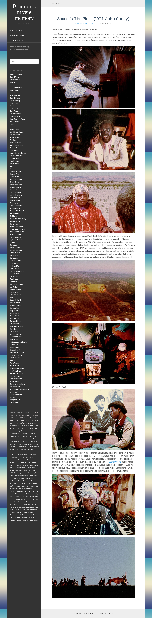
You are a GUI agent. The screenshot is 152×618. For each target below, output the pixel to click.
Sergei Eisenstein (16, 156)
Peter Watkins (15, 387)
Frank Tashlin (14, 363)
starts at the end (29, 478)
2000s (11, 415)
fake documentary (26, 483)
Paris (36, 486)
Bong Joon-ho (15, 90)
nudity (29, 489)
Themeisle (109, 613)
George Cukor (15, 135)
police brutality (14, 449)
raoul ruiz (29, 454)
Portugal (12, 460)
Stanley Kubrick (15, 234)
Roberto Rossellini (16, 326)
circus (16, 486)
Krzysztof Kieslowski (17, 229)
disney (18, 452)
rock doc (27, 431)
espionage (35, 465)
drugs (19, 431)
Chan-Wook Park (16, 295)
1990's (12, 418)
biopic (11, 512)
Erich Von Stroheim (17, 353)
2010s (32, 412)
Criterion (31, 418)
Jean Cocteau (15, 122)
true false (22, 423)
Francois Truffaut (16, 376)
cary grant (25, 491)
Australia (15, 457)
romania (23, 502)
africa (11, 426)
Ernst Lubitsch (15, 253)
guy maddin (31, 491)
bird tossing (16, 515)
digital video (22, 457)
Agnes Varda (14, 381)
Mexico (35, 439)
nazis (11, 441)
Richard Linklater (16, 250)
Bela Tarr (13, 360)
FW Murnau (14, 282)
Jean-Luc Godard (16, 179)
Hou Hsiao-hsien (16, 198)
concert (25, 489)
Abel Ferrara (14, 161)
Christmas (32, 468)
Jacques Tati (14, 366)
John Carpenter (15, 111)
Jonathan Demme (16, 145)
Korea (23, 449)
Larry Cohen (14, 127)
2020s (36, 412)
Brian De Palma (15, 143)
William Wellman (16, 395)
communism (30, 520)
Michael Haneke (15, 187)
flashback (17, 496)
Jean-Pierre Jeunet (17, 211)
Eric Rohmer (14, 324)
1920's (19, 426)
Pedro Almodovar (16, 74)
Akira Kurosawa (15, 237)
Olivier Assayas (15, 85)
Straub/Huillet (15, 350)
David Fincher (14, 164)
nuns (26, 517)
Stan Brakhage (15, 95)
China (22, 431)
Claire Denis (14, 150)
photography (13, 452)
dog (37, 460)
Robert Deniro (13, 502)
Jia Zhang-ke (14, 216)
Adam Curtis (14, 137)
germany (18, 428)
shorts (19, 415)
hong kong (12, 439)
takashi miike (27, 481)
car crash (22, 507)
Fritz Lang (13, 242)
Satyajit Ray (14, 311)
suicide (37, 426)
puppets (33, 486)
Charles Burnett (15, 106)
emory (27, 449)
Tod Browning (15, 101)
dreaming (33, 462)
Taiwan (17, 494)
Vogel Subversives (15, 507)
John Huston (14, 203)
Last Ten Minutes (22, 454)
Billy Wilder (14, 397)
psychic (12, 481)
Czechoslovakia (23, 494)
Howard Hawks (15, 190)
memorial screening (18, 465)
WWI (14, 478)
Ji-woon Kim (14, 213)
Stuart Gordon (15, 182)
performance (33, 510)
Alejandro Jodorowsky (18, 219)
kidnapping (17, 436)
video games (26, 510)
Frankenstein (18, 510)
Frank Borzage (15, 93)
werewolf (34, 504)
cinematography (18, 481)
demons (23, 452)
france (26, 418)
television (12, 423)
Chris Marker (14, 269)
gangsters (12, 447)
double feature (23, 444)
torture (17, 478)
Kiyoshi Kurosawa (16, 240)
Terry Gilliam (14, 177)
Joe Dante (13, 140)
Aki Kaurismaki (15, 221)
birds (31, 423)
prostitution (19, 491)
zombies (31, 431)
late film (12, 486)
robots (11, 444)
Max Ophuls (14, 287)
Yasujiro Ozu (14, 292)
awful (18, 441)
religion (30, 436)
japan (11, 420)
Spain (31, 444)
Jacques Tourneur (16, 374)
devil (11, 465)
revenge (23, 428)
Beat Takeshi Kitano (17, 232)
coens (24, 520)
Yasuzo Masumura (17, 271)
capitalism (17, 499)
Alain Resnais (15, 318)
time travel (19, 447)
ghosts (15, 426)
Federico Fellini (15, 158)
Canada (36, 444)
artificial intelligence (15, 475)
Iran (15, 454)
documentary (25, 415)
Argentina (21, 473)
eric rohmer (35, 496)
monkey (12, 489)
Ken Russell (14, 332)
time (11, 478)
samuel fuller (26, 460)
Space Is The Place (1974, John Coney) (93, 18)
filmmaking (16, 420)
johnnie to (28, 470)
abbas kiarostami (22, 504)
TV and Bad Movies (16, 40)
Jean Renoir (14, 316)
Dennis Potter (15, 303)
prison (27, 441)
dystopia (33, 460)
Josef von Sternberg (17, 384)
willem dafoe (25, 475)
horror (15, 415)
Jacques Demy (15, 148)
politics (27, 428)
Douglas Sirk (14, 339)
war (29, 444)
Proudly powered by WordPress (83, 613)
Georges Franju (15, 171)
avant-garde (31, 426)
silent (25, 426)
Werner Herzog (15, 192)
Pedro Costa (14, 129)
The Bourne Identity (113, 462)
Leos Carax (14, 108)
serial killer (17, 483)
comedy (27, 439)
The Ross (22, 515)
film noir (12, 499)
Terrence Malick (15, 261)
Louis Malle (14, 263)
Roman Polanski (16, 300)
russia (18, 433)
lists (34, 423)
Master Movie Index (17, 35)
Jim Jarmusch (15, 208)
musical (35, 420)
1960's (22, 418)
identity (27, 423)
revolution (32, 457)
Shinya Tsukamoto (16, 379)
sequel (23, 420)
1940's (27, 420)
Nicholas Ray (14, 308)
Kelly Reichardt (15, 313)
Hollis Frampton (15, 169)
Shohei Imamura (16, 206)
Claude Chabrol (15, 114)
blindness (22, 478)
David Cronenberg (16, 132)
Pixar (11, 297)
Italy (23, 426)
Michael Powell (15, 305)
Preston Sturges (16, 355)
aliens (15, 431)
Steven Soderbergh (17, 347)
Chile (19, 502)
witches (31, 449)
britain (17, 423)
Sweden (16, 473)
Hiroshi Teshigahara (17, 368)
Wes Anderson (15, 80)
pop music (16, 444)
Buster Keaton (15, 224)
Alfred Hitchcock (16, 195)
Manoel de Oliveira (16, 284)
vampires (27, 433)
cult (11, 462)
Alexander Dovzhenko (18, 153)
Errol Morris (14, 279)
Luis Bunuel (14, 103)
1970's (36, 415)
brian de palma (24, 512)
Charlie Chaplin (15, 116)
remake (12, 436)
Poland (29, 504)
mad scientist (28, 465)
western (32, 428)
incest (30, 494)
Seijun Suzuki (15, 358)
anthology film (26, 447)
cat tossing (35, 494)
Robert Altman (15, 77)
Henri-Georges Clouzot (18, 119)
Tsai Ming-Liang (15, 371)
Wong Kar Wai (15, 400)
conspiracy (29, 496)
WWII (22, 436)
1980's (32, 415)
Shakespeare (35, 483)
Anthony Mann (15, 266)
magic (20, 449)
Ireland (31, 512)
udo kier (36, 520)
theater (32, 447)
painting (33, 433)
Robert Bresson (15, 98)
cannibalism (13, 468)
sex (17, 439)
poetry (27, 457)
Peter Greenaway (16, 185)
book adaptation (30, 452)
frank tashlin (19, 520)
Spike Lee (13, 245)
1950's (36, 418)
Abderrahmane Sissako (18, 342)
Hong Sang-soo (30, 507)
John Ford (13, 166)
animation (17, 418)
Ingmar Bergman (16, 87)
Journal (12, 483)
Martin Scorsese (16, 334)
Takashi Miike (15, 276)
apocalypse (13, 433)
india (22, 462)
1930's (31, 420)
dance (25, 436)
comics (34, 436)
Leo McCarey (14, 274)
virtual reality (29, 515)
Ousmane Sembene (17, 337)
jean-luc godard (16, 462)
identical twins (21, 517)
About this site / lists (17, 30)
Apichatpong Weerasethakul (20, 389)
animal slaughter (33, 475)
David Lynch (14, 255)
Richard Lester (15, 248)
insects (12, 496)
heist (31, 499)
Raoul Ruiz (14, 329)
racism (15, 441)
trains (31, 439)
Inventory (35, 499)
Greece (30, 517)
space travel (21, 439)
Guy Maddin (14, 258)
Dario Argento (15, 82)
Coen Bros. (14, 124)
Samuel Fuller (15, 174)
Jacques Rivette (16, 321)
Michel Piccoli (13, 504)
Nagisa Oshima (15, 290)
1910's (28, 486)
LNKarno (23, 441)
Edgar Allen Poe (25, 499)
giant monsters (18, 489)
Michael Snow (15, 345)
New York (12, 428)
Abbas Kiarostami (16, 227)
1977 (12, 454)
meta (18, 468)
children (22, 433)
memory (36, 447)
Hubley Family (15, 200)
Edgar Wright (14, 402)
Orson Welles (14, 392)
